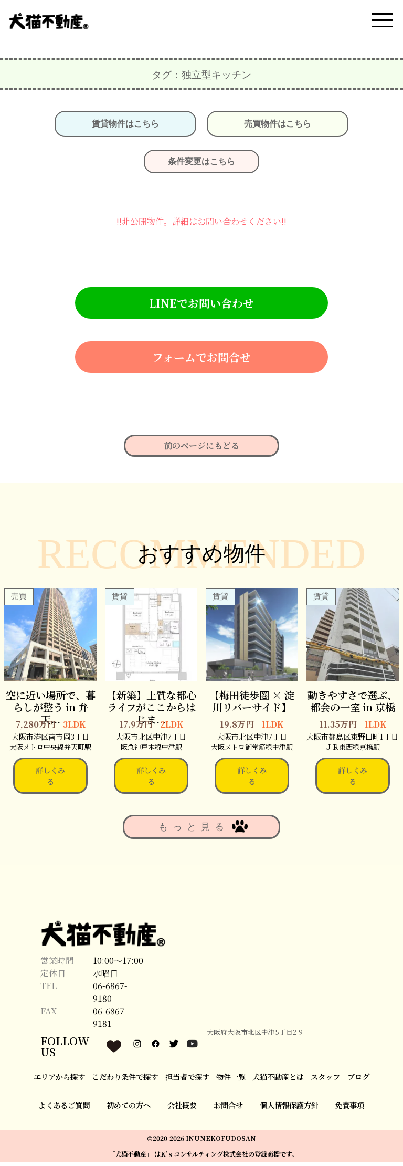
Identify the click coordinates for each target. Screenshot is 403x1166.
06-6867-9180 (110, 996)
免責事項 (349, 1109)
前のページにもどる (201, 450)
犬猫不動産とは (278, 1080)
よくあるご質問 (64, 1109)
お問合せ (228, 1109)
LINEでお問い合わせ (201, 307)
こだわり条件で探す (125, 1080)
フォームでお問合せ (201, 361)
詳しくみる (50, 780)
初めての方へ (129, 1109)
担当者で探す (187, 1080)
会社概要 (182, 1109)
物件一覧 (231, 1080)
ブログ (358, 1080)
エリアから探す (59, 1080)
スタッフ (325, 1080)
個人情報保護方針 (289, 1109)
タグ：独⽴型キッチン (201, 79)
